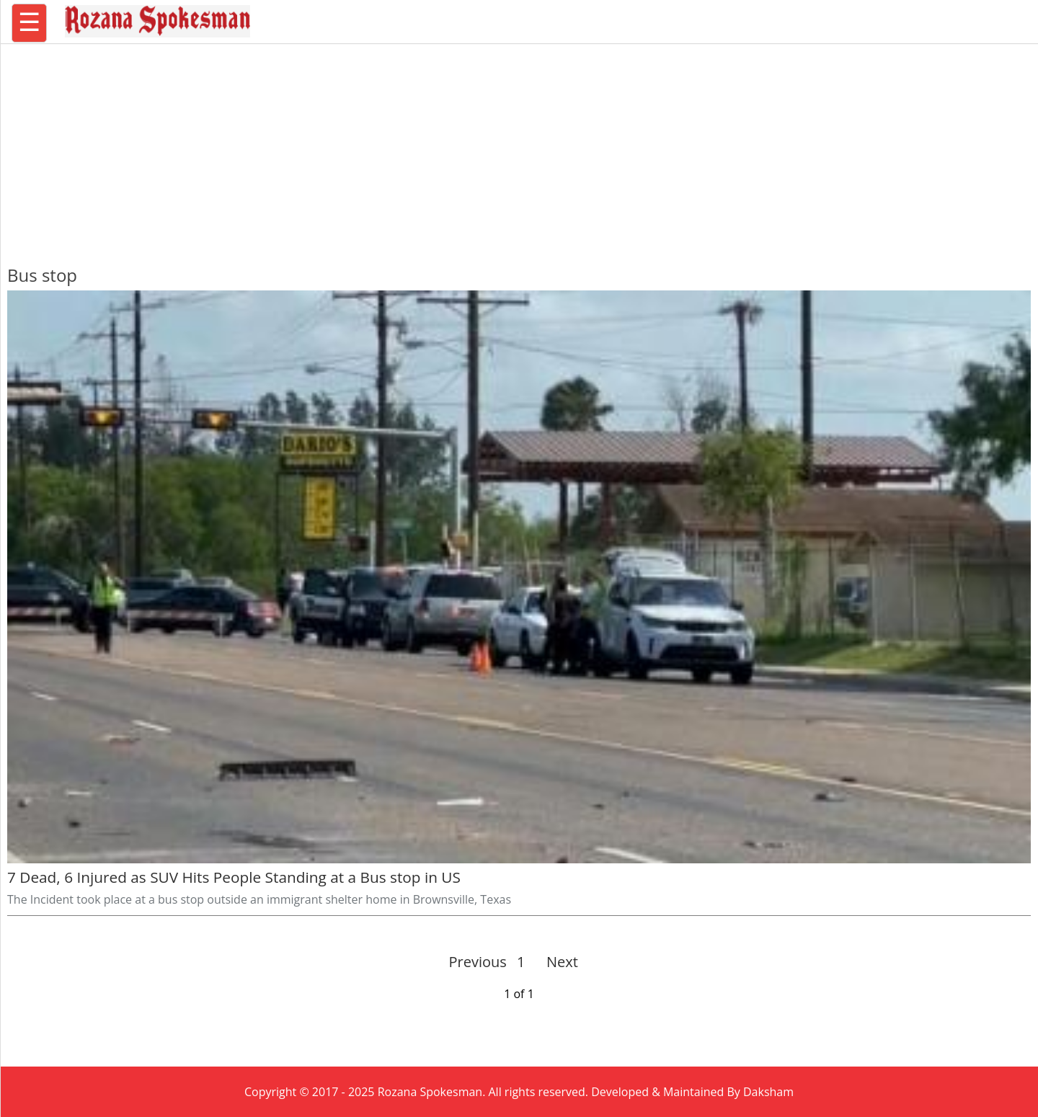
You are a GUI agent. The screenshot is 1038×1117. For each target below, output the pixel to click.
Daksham (768, 1092)
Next (556, 961)
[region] (519, 148)
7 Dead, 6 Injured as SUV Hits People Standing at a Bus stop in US (234, 877)
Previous (478, 961)
